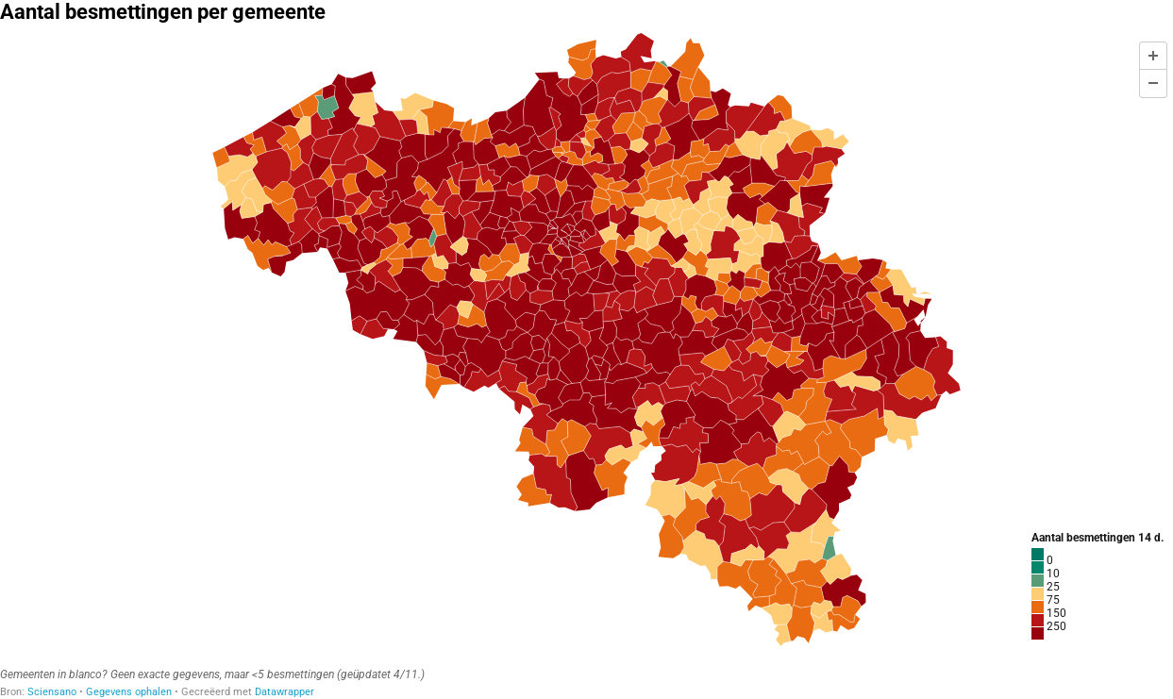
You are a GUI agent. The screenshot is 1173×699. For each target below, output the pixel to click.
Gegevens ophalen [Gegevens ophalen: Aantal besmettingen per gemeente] (129, 692)
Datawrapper (284, 692)
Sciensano (51, 692)
